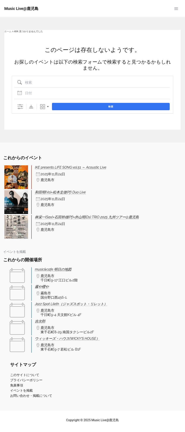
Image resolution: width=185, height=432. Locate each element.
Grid (42, 106)
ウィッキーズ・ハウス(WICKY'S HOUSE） (67, 338)
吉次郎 (40, 321)
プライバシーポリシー (26, 380)
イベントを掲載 (14, 252)
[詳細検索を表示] (20, 106)
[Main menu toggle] (176, 8)
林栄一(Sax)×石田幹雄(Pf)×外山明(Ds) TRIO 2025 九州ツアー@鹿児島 (87, 217)
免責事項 (16, 385)
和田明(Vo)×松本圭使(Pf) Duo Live (60, 192)
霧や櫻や (42, 287)
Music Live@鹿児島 (21, 8)
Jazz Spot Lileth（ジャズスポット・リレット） (71, 304)
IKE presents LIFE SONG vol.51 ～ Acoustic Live (70, 167)
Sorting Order (31, 106)
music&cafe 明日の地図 (53, 269)
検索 (110, 106)
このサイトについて (24, 375)
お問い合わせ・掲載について (31, 396)
